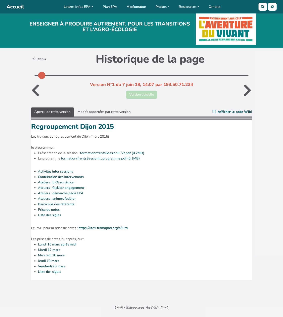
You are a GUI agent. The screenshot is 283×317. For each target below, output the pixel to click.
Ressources (189, 6)
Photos (162, 6)
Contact (214, 6)
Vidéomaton (136, 6)
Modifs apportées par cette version (104, 111)
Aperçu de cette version (52, 111)
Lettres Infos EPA (78, 6)
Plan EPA (110, 6)
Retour (39, 59)
